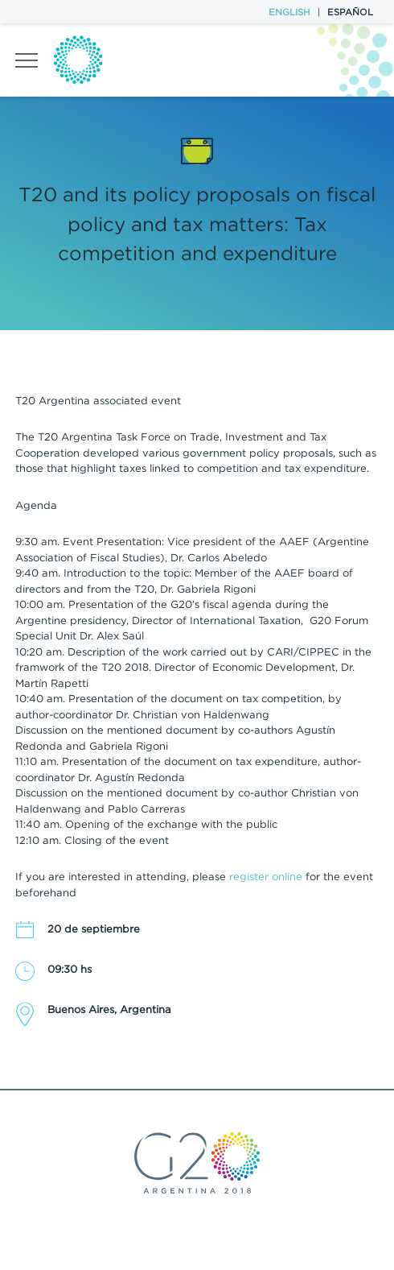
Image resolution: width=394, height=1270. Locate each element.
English (289, 12)
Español (350, 12)
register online (265, 877)
